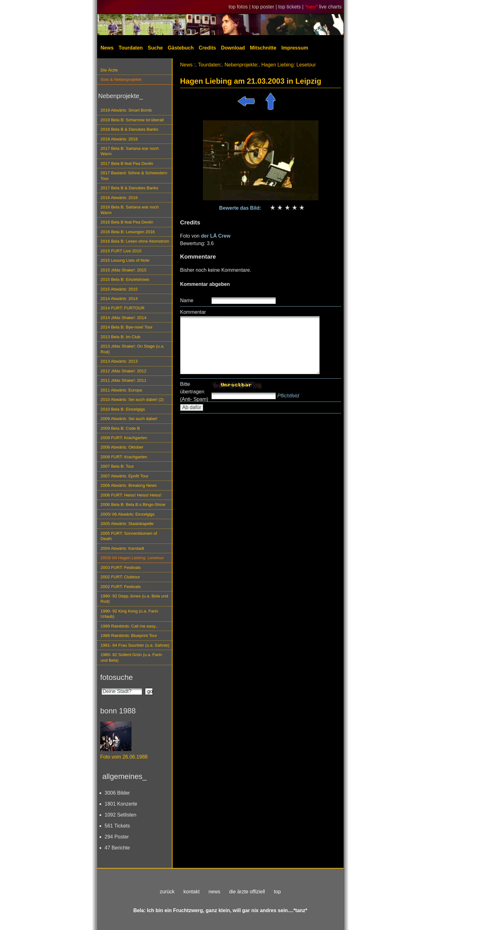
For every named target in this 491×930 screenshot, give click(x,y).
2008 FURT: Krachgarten (124, 456)
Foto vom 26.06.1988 (123, 756)
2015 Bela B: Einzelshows (125, 279)
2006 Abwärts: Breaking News (129, 485)
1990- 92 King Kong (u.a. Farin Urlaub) (129, 614)
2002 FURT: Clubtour (120, 577)
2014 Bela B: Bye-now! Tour (126, 327)
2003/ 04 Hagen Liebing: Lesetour (132, 557)
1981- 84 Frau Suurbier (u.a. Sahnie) (135, 645)
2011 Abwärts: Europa (121, 390)
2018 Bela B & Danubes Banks (129, 129)
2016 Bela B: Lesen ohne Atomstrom (135, 241)
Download (233, 47)
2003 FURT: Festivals (121, 567)
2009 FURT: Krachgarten (124, 437)
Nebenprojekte (241, 64)
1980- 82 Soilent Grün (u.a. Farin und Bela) (131, 657)
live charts (330, 6)
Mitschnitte (263, 47)
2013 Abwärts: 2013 (119, 361)
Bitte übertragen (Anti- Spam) (194, 391)
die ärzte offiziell (247, 891)
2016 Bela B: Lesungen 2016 (128, 231)
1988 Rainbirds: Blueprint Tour (129, 635)
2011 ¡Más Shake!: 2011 (123, 380)
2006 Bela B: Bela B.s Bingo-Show (133, 504)
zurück (167, 891)
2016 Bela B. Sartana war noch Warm (130, 210)
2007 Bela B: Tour (117, 466)
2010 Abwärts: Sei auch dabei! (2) (132, 399)
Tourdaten (131, 47)
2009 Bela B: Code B (120, 428)
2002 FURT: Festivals (121, 586)
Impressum (295, 47)
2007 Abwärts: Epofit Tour (124, 476)
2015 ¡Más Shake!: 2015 (123, 270)
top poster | (265, 6)
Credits (207, 47)
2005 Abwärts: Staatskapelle (127, 523)
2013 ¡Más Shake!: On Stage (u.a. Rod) (132, 349)
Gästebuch (181, 47)
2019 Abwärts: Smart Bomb (126, 110)
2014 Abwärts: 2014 (119, 298)
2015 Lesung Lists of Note (125, 260)
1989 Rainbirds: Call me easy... (130, 626)
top (277, 891)
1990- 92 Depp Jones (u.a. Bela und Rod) (134, 599)
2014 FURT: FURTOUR (122, 308)
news (214, 891)
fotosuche (116, 677)
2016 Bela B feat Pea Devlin (127, 222)
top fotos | (240, 6)
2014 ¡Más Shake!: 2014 (123, 317)
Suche (155, 47)
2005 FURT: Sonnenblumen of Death (129, 536)
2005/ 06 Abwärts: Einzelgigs (128, 514)
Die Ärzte (109, 70)
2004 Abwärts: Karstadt (122, 548)
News (107, 47)
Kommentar (193, 312)
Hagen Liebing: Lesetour (288, 64)
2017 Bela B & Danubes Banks (129, 188)
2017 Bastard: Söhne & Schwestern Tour (134, 176)
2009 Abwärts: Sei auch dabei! (129, 418)
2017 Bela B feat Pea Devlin (127, 163)
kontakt (191, 891)
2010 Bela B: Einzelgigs (123, 409)
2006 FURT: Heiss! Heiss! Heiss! (131, 495)
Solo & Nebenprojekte (121, 79)
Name (187, 300)
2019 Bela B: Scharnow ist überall (132, 120)
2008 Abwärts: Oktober (122, 447)
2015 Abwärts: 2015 (119, 289)
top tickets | (291, 6)
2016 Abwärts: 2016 (119, 197)
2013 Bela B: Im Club (120, 336)
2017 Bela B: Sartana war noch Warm (130, 151)
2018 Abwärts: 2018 (119, 139)
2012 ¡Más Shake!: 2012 (123, 371)
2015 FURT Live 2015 (121, 251)
